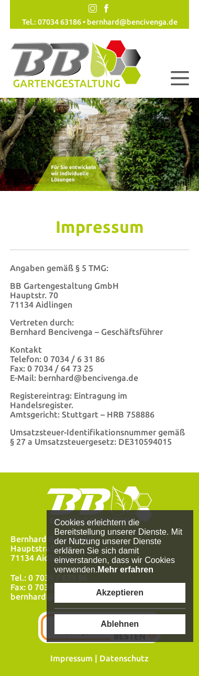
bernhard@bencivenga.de (132, 22)
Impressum (71, 658)
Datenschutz (124, 658)
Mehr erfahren (125, 569)
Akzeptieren (119, 592)
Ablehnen (120, 623)
